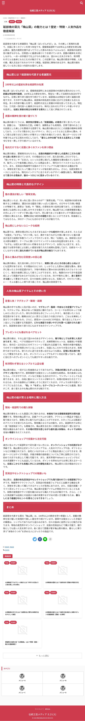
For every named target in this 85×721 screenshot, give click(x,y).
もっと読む (44, 657)
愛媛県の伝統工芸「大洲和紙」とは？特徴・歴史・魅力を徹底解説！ (21, 644)
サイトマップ (38, 709)
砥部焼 (7, 550)
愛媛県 (7, 547)
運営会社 (47, 709)
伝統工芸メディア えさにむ (42, 10)
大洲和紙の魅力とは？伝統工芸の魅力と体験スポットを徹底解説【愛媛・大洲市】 (62, 613)
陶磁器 (12, 547)
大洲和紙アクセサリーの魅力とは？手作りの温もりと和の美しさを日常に (21, 583)
